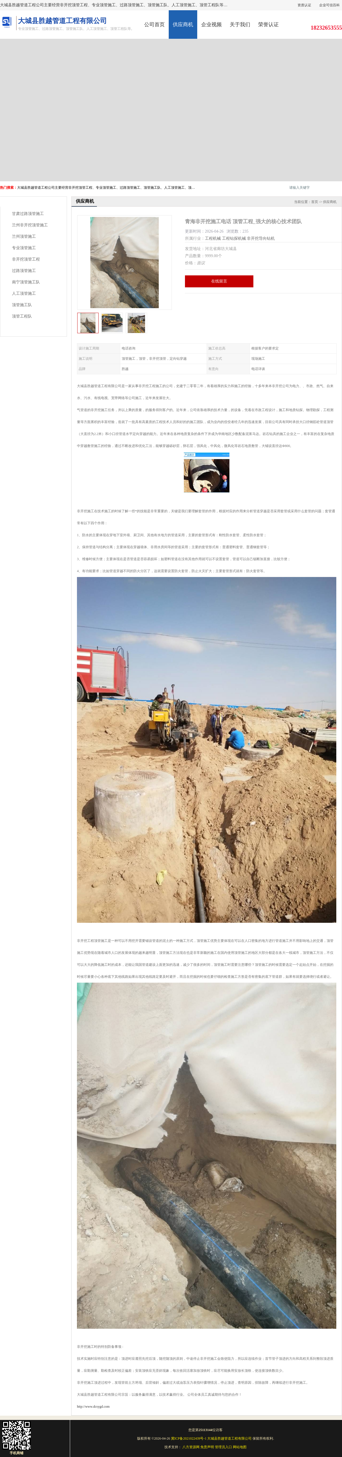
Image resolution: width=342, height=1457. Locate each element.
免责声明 (207, 1447)
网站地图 (240, 1447)
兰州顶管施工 (24, 236)
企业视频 (211, 24)
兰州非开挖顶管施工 (30, 225)
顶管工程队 (22, 316)
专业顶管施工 (24, 248)
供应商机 (183, 24)
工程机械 (213, 238)
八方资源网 (190, 1447)
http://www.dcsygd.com (93, 1407)
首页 (314, 202)
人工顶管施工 (24, 293)
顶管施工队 (22, 305)
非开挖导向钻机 (261, 238)
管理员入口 (223, 1447)
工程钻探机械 (234, 238)
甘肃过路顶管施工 (28, 214)
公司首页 (154, 24)
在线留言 (219, 281)
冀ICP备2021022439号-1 (189, 1438)
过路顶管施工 (24, 271)
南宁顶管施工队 (26, 282)
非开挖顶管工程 (26, 259)
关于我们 (240, 24)
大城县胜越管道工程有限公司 (229, 1438)
